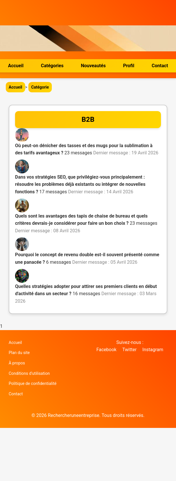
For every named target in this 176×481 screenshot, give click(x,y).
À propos (17, 363)
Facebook (106, 349)
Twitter (129, 349)
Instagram (152, 349)
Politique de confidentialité (32, 383)
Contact (160, 65)
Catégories (52, 65)
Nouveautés (93, 65)
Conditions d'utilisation (29, 373)
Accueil (16, 65)
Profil (128, 65)
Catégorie (40, 87)
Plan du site (19, 352)
